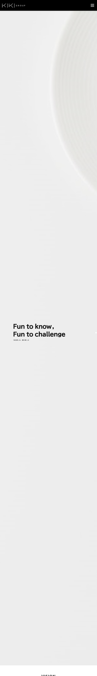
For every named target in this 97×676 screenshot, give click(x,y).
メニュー (92, 5)
